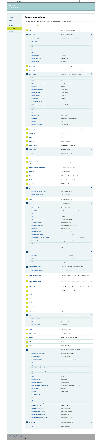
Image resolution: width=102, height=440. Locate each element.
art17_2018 (32, 129)
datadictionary (33, 145)
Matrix (34, 376)
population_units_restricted (39, 104)
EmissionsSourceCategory (39, 371)
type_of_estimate (37, 58)
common (31, 141)
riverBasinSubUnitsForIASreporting (41, 237)
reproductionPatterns (38, 234)
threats (35, 118)
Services (11, 31)
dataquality (32, 149)
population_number (38, 46)
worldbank (32, 422)
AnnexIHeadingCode (38, 270)
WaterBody (36, 400)
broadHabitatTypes (37, 318)
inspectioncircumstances (39, 258)
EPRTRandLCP (33, 162)
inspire (31, 290)
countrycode (36, 38)
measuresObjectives (38, 225)
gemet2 (31, 183)
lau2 (30, 303)
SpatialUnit (36, 388)
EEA (14, 1)
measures (35, 86)
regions (35, 321)
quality (35, 109)
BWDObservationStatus (38, 353)
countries (35, 213)
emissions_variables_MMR (39, 191)
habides (31, 199)
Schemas (11, 25)
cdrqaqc (35, 210)
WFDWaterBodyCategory (39, 411)
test (30, 341)
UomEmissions (36, 394)
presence (35, 49)
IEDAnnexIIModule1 (35, 266)
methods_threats (37, 92)
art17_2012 (32, 74)
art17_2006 (32, 70)
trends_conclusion (37, 124)
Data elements (12, 23)
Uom (34, 391)
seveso (31, 337)
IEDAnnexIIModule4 (35, 281)
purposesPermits (37, 231)
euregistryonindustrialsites (37, 167)
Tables (10, 20)
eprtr (30, 158)
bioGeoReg (36, 207)
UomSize (35, 397)
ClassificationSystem (38, 365)
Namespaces (12, 33)
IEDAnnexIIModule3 (35, 275)
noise (30, 329)
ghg (30, 188)
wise (30, 349)
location (35, 44)
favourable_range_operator (39, 83)
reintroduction (36, 115)
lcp (30, 311)
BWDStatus (36, 362)
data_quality (36, 41)
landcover (32, 295)
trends (34, 121)
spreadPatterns (37, 243)
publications (32, 333)
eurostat (31, 171)
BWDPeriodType (37, 356)
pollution (35, 98)
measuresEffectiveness (38, 219)
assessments (36, 77)
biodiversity (32, 133)
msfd (30, 315)
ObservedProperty (37, 382)
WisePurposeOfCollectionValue (40, 417)
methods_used (36, 95)
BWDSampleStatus (37, 359)
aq (30, 30)
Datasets (11, 17)
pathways (35, 228)
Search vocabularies (31, 25)
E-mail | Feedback (13, 435)
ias (30, 203)
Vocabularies (12, 28)
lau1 (30, 299)
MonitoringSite (36, 379)
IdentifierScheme (37, 373)
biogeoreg (35, 80)
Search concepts (42, 25)
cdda (30, 137)
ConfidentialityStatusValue (39, 367)
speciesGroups (36, 324)
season (35, 52)
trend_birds (36, 55)
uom (30, 345)
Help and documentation (15, 14)
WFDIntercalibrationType (39, 403)
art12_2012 (32, 34)
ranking (35, 112)
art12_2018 (32, 66)
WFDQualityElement (38, 408)
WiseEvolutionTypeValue (39, 414)
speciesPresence (37, 240)
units (34, 247)
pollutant (35, 261)
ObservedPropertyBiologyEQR (40, 385)
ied (30, 252)
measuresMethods (37, 222)
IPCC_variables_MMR (38, 194)
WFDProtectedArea (37, 405)
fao (30, 175)
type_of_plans (36, 61)
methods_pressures (38, 89)
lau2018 (31, 307)
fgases (31, 179)
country (35, 426)
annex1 (35, 255)
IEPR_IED (32, 286)
